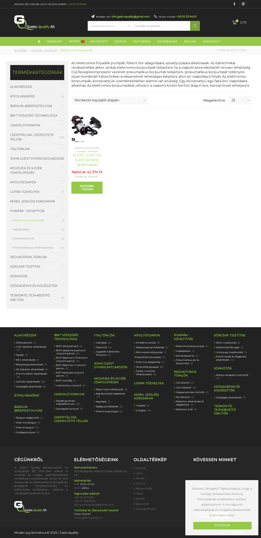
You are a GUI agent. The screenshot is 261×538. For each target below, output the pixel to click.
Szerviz (120, 41)
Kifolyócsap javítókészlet (152, 347)
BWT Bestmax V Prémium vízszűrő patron (71, 359)
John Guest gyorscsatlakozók (36, 158)
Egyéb (22, 354)
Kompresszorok (23, 238)
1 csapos (142, 405)
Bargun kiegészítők (29, 417)
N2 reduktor (185, 397)
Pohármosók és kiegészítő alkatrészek (231, 358)
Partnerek (142, 41)
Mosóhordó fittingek (229, 347)
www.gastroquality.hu (88, 517)
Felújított (99, 41)
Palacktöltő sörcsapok (150, 357)
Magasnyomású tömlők (192, 392)
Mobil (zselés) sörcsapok (32, 201)
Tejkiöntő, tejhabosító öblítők (30, 298)
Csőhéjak (103, 342)
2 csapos (143, 410)
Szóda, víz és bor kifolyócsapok (146, 372)
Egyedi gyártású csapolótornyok (68, 402)
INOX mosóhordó (228, 342)
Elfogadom (222, 525)
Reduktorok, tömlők (28, 257)
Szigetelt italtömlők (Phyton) (107, 353)
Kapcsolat (211, 41)
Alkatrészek (21, 87)
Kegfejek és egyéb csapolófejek (26, 170)
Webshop (54, 41)
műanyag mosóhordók (231, 352)
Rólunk (190, 41)
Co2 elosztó (185, 382)
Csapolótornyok (25, 125)
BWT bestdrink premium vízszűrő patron (71, 352)
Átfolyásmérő (26, 342)
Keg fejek (103, 401)
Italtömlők (20, 149)
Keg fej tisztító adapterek (110, 395)
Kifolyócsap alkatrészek (31, 364)
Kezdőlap (20, 50)
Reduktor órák (186, 409)
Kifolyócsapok (23, 182)
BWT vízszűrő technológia (33, 115)
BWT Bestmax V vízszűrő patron (71, 366)
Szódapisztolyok (27, 432)
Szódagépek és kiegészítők (34, 286)
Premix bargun (27, 427)
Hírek (139, 493)
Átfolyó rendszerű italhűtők (232, 376)
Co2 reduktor (186, 387)
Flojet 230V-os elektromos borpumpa (87, 160)
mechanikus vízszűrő (70, 385)
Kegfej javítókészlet (109, 406)
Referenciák (167, 41)
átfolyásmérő (22, 96)
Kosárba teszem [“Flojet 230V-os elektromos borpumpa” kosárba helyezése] (87, 187)
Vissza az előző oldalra (232, 50)
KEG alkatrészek (27, 359)
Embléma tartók (148, 342)
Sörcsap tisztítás (25, 266)
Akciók (76, 41)
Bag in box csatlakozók (111, 389)
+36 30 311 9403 (77, 4)
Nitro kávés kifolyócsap (151, 352)
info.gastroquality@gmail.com (131, 16)
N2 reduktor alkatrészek (32, 369)
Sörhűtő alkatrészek (30, 381)
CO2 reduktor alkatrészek (31, 348)
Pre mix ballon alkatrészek (31, 375)
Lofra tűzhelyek (24, 192)
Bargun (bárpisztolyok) (31, 106)
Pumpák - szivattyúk (44, 50)
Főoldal (140, 468)
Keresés (195, 26)
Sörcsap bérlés (146, 508)
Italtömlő (104, 347)
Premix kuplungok (109, 411)
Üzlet (139, 473)
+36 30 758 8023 (84, 501)
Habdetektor (21, 229)
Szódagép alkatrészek (31, 386)
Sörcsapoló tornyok (69, 408)
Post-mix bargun (28, 422)
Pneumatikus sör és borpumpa (33, 247)
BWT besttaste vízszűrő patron (70, 374)
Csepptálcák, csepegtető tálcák (32, 137)
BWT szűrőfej (66, 380)
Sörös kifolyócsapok (149, 366)
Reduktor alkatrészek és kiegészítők (190, 403)
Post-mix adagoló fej (150, 361)
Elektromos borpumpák (86, 148)
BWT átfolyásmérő (69, 346)
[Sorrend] (109, 100)
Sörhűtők (19, 276)
